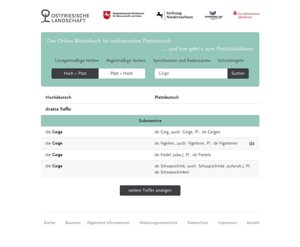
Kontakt (253, 223)
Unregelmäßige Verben (77, 60)
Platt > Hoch (121, 73)
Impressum (227, 223)
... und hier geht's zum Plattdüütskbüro (208, 49)
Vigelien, (168, 143)
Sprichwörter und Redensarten (182, 60)
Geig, (165, 132)
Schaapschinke (211, 166)
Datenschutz (197, 223)
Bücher (50, 223)
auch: (176, 132)
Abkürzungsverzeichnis (158, 223)
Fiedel (165, 155)
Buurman (73, 223)
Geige (187, 132)
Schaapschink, (173, 166)
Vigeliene (196, 143)
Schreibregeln (231, 60)
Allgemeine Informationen (108, 223)
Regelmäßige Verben (126, 60)
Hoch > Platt (75, 73)
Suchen (238, 73)
